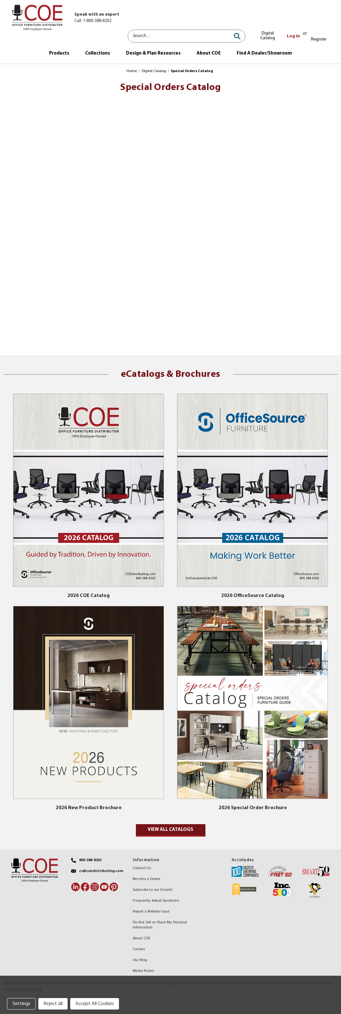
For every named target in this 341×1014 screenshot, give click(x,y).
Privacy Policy (28, 989)
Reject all (53, 1003)
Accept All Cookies (94, 1003)
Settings (21, 1003)
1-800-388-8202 (97, 21)
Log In (293, 36)
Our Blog (140, 960)
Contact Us (142, 868)
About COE (208, 53)
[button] (88, 490)
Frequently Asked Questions (156, 901)
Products (59, 53)
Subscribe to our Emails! (152, 890)
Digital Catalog (267, 36)
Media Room (143, 971)
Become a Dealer (146, 879)
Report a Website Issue (151, 911)
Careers (139, 949)
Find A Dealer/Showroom (264, 53)
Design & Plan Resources (153, 53)
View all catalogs (170, 829)
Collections (97, 53)
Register (318, 39)
